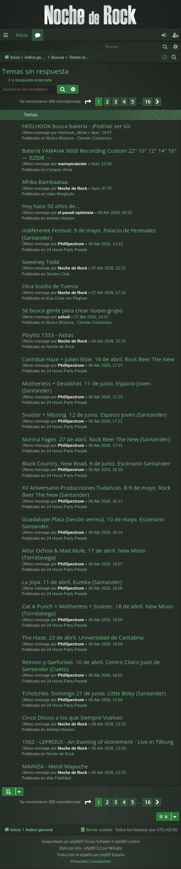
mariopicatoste (72, 164)
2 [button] (107, 101)
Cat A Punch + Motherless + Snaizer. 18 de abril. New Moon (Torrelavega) (97, 610)
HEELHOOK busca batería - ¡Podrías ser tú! (76, 126)
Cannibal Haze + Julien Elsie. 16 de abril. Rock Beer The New (98, 359)
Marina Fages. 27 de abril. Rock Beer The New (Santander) (96, 439)
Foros (39, 36)
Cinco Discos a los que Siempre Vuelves (72, 717)
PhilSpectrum (71, 244)
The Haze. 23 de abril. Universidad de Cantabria (83, 637)
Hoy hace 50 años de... (51, 206)
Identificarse (19, 46)
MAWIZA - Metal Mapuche (55, 766)
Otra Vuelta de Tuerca (50, 286)
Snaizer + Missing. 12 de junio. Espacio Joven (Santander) (94, 415)
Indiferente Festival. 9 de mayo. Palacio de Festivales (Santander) (89, 234)
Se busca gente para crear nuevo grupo (72, 310)
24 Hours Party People (67, 250)
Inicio (22, 35)
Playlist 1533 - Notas (48, 335)
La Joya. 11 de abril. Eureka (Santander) (72, 582)
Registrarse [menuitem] (177, 36)
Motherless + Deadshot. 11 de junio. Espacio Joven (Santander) (86, 387)
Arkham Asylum (61, 218)
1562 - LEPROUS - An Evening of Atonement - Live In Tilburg (97, 742)
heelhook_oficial (72, 133)
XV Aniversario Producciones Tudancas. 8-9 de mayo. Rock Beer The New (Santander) (96, 491)
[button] (87, 102)
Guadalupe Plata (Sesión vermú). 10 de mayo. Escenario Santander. (93, 523)
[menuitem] (174, 58)
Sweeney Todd (40, 262)
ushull (64, 317)
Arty (78, 849)
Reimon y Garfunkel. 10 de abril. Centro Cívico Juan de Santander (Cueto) (91, 666)
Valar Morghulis (61, 194)
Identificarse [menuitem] (166, 36)
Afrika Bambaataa (45, 182)
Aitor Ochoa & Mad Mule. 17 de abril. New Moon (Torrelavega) (84, 554)
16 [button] (148, 101)
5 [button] (132, 101)
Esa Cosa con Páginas (67, 298)
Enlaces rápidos (7, 36)
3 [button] (115, 101)
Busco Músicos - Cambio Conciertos (79, 138)
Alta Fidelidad (59, 778)
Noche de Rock (72, 189)
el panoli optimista (76, 213)
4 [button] (124, 101)
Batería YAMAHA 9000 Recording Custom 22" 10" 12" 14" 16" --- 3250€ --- (99, 154)
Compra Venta (59, 170)
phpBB (75, 842)
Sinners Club (58, 274)
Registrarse (54, 46)
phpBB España (112, 855)
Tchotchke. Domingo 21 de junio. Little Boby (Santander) (94, 693)
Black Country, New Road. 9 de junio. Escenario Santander (96, 463)
